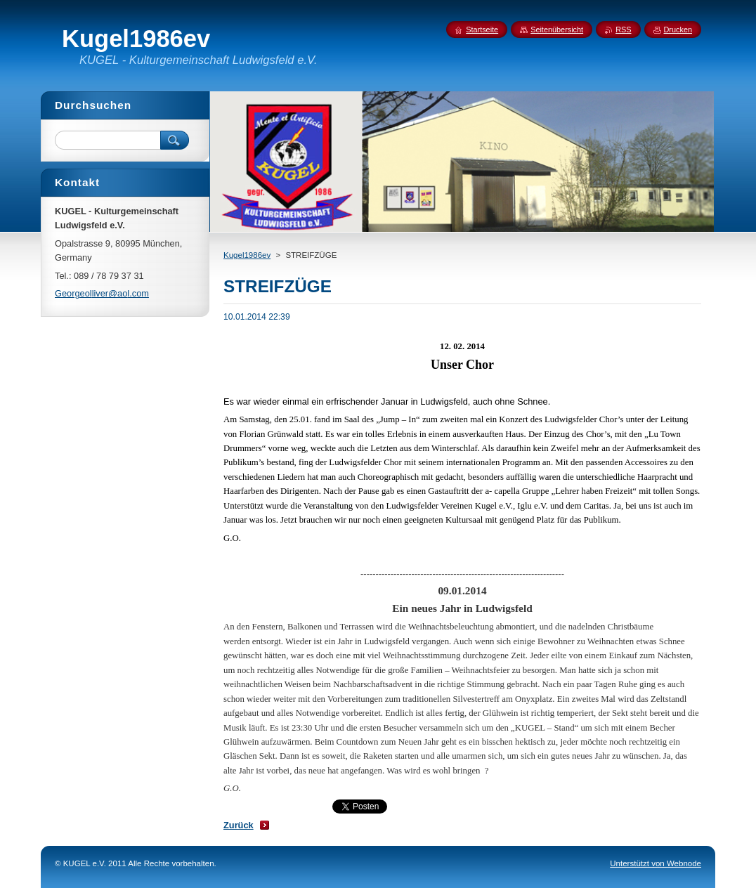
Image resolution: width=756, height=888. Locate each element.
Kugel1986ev (247, 255)
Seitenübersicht (556, 29)
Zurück (238, 825)
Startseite (482, 29)
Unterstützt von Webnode (655, 863)
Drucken (678, 29)
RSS (623, 29)
